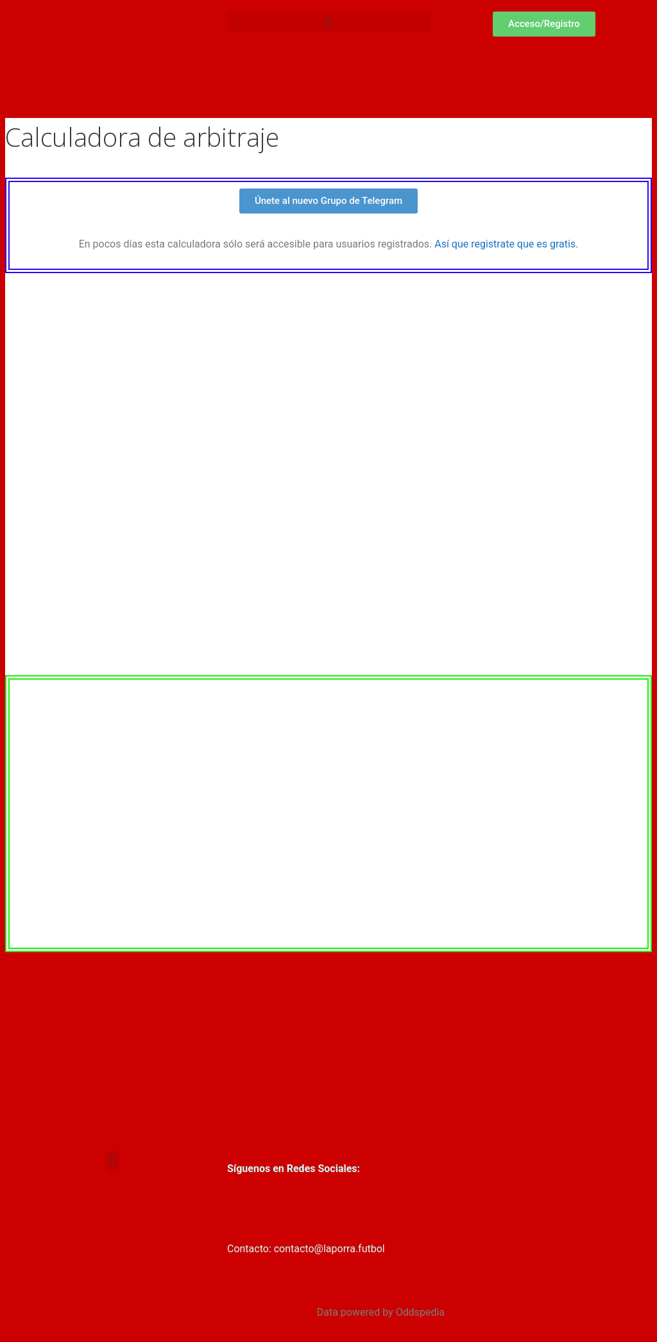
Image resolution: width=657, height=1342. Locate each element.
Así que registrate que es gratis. (506, 244)
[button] (328, 22)
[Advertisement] (328, 1048)
